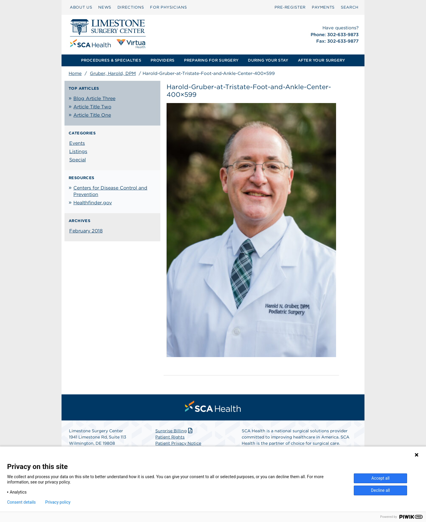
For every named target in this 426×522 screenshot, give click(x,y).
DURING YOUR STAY (268, 60)
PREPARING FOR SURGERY (211, 60)
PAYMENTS (323, 7)
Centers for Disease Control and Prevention (110, 191)
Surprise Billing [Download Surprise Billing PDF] (174, 430)
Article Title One (92, 115)
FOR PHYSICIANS (168, 7)
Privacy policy (57, 502)
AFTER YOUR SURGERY (321, 60)
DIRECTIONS (130, 7)
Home (75, 73)
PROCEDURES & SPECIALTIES (111, 60)
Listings (78, 151)
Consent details (21, 502)
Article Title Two (92, 107)
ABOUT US (81, 7)
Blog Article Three (94, 98)
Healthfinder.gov (92, 202)
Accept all (380, 478)
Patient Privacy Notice (178, 443)
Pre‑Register (290, 7)
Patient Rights (170, 437)
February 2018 (86, 231)
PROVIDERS (162, 60)
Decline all (380, 490)
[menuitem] (80, 7)
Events (77, 143)
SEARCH (350, 7)
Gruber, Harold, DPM (113, 73)
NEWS (104, 7)
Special (77, 160)
